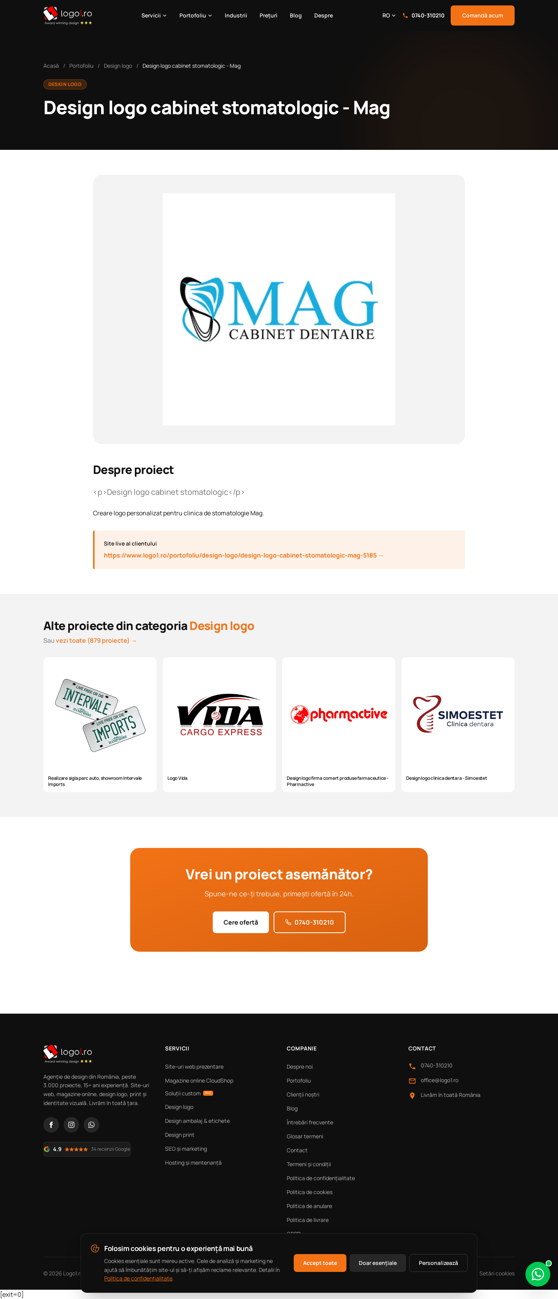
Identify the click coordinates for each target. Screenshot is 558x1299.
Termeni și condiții (309, 1164)
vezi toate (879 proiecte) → (96, 640)
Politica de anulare (309, 1206)
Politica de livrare (308, 1219)
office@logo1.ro (439, 1080)
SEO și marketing (186, 1148)
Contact (297, 1150)
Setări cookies (497, 1273)
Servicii (154, 15)
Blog (296, 15)
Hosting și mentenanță (193, 1162)
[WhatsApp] (91, 1125)
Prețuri (268, 15)
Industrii (236, 15)
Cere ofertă (241, 922)
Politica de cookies (309, 1192)
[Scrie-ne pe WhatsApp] (537, 1274)
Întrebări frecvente (310, 1122)
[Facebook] (51, 1125)
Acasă (51, 65)
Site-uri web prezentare (194, 1066)
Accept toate (320, 1262)
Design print (180, 1134)
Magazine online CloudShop (199, 1080)
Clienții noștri (303, 1094)
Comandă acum (482, 15)
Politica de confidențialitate (321, 1178)
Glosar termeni (305, 1136)
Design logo (118, 65)
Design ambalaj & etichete (197, 1120)
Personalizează (438, 1262)
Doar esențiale (378, 1262)
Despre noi (300, 1066)
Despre (323, 15)
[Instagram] (71, 1125)
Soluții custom (189, 1093)
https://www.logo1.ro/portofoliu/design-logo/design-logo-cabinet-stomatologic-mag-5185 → (244, 555)
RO (389, 15)
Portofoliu (195, 15)
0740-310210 (423, 15)
